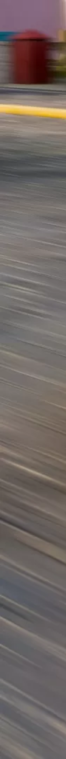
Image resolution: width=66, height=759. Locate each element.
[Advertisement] (33, 58)
